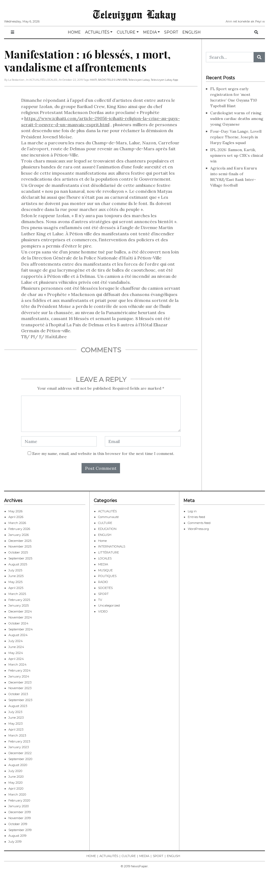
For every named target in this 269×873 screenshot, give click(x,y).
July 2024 (15, 641)
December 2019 (19, 812)
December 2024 (20, 611)
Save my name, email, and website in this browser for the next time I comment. (103, 453)
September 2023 (20, 700)
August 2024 (18, 635)
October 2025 (18, 552)
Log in (192, 511)
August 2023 (17, 706)
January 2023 (18, 747)
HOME (74, 32)
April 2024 (16, 659)
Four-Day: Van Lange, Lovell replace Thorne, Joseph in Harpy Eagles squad (235, 137)
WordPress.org (198, 529)
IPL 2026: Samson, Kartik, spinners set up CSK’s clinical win (236, 155)
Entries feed (196, 517)
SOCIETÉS (105, 588)
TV (100, 600)
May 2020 (15, 782)
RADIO (103, 582)
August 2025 (17, 564)
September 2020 (20, 759)
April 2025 (15, 588)
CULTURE (126, 32)
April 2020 (15, 788)
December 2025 (19, 541)
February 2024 (19, 670)
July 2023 (15, 712)
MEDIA (150, 32)
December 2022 (20, 753)
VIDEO (103, 611)
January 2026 (18, 535)
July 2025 (15, 570)
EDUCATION (107, 529)
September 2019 (19, 830)
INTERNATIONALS (111, 546)
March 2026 (17, 523)
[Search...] (230, 57)
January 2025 (18, 605)
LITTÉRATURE (108, 552)
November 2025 (19, 546)
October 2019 (17, 824)
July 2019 (14, 841)
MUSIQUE (105, 570)
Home (102, 541)
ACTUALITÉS (97, 32)
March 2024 (17, 664)
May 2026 (15, 511)
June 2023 (16, 717)
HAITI (93, 79)
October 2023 (18, 694)
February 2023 (19, 741)
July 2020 (15, 771)
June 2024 (16, 647)
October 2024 (18, 623)
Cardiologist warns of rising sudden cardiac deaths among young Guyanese (236, 118)
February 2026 (19, 529)
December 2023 (19, 682)
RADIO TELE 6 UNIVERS (112, 79)
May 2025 (15, 582)
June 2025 (16, 576)
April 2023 (15, 729)
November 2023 (19, 688)
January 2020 (18, 806)
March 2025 (17, 594)
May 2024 (15, 653)
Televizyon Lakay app (164, 79)
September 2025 (20, 558)
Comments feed (199, 523)
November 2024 (20, 617)
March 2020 (17, 794)
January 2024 (18, 676)
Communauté (108, 517)
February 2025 (19, 600)
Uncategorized (109, 605)
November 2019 (19, 818)
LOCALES (105, 558)
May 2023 (15, 723)
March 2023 (17, 735)
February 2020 (19, 800)
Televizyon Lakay (134, 14)
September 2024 (20, 629)
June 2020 (16, 776)
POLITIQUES (107, 576)
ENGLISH (191, 32)
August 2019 (17, 836)
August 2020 (17, 765)
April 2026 (15, 517)
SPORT (171, 32)
